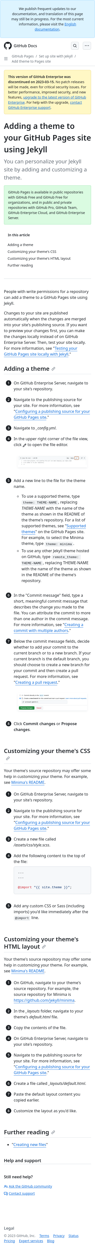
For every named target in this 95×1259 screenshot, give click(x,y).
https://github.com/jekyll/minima (44, 1000)
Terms (44, 1235)
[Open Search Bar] (75, 46)
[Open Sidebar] (6, 59)
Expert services (31, 1240)
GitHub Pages (23, 56)
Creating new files (29, 1144)
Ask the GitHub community (28, 1186)
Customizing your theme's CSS (47, 753)
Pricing (9, 1240)
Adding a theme (29, 368)
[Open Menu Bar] (87, 46)
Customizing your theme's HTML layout (41, 942)
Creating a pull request (36, 682)
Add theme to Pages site (31, 61)
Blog (50, 1240)
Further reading (29, 1132)
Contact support (19, 1193)
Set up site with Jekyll (56, 56)
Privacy (59, 1235)
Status (74, 1235)
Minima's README (28, 782)
